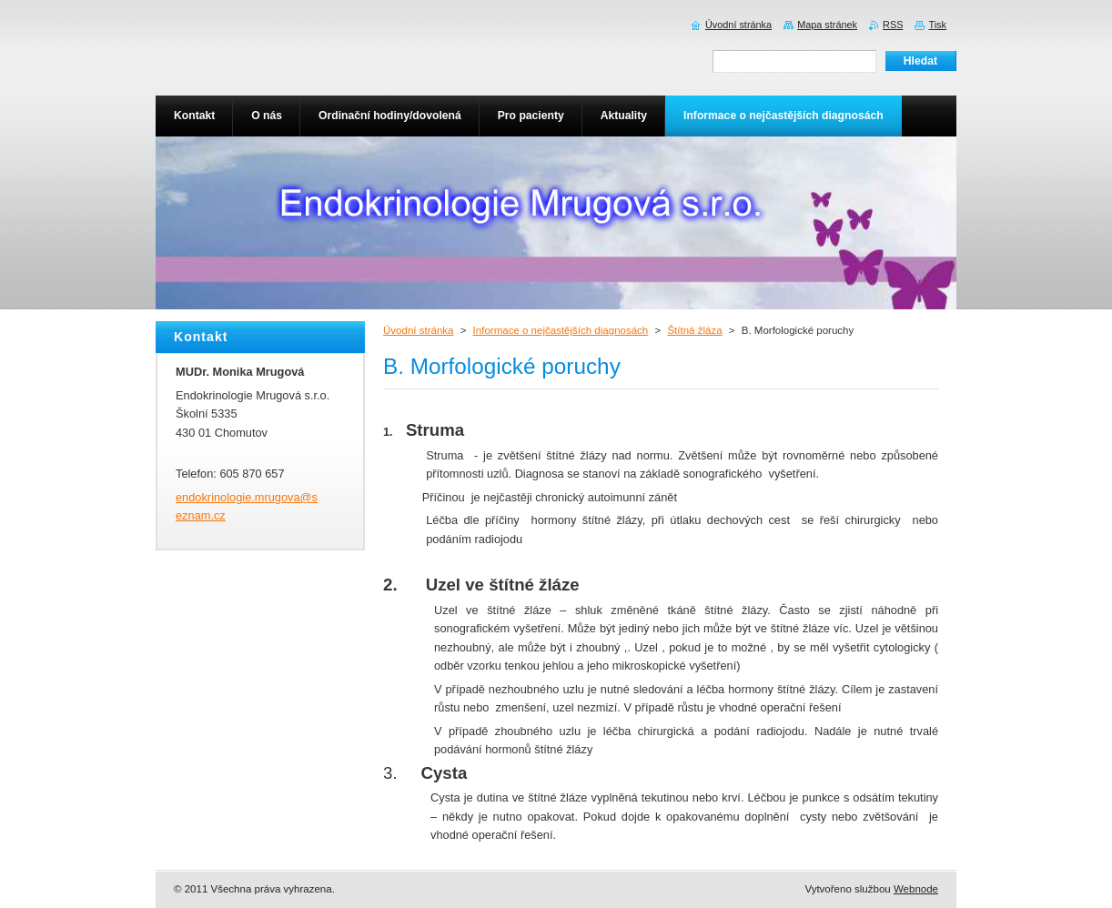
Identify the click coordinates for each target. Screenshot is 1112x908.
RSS (893, 24)
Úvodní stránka (418, 330)
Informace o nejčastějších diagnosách (561, 330)
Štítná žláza (694, 330)
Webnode (916, 888)
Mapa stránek (827, 24)
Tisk (937, 24)
